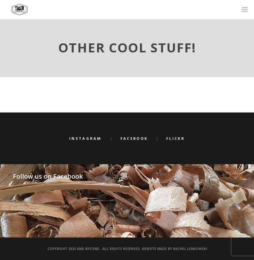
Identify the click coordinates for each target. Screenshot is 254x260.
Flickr (175, 138)
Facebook (134, 138)
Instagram (85, 138)
